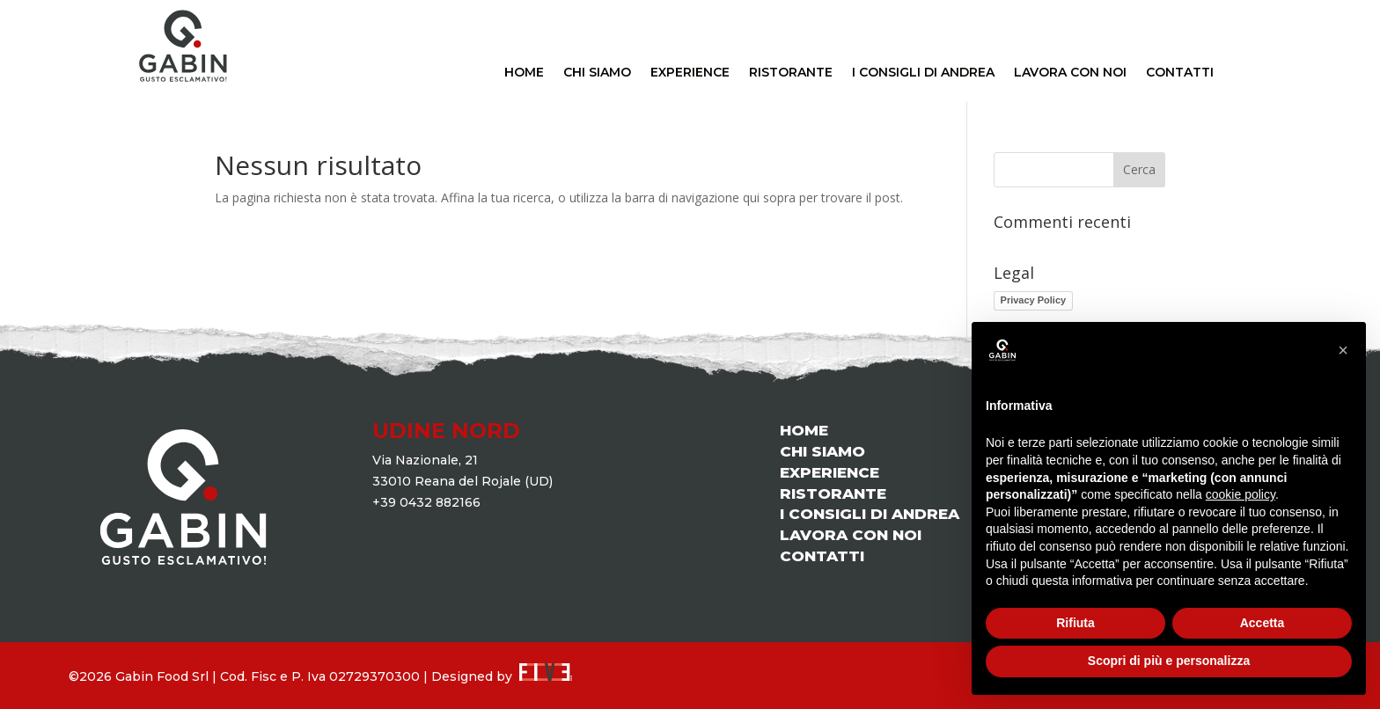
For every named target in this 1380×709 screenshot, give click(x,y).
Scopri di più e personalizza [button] (1169, 661)
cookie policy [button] (1240, 494)
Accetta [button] (1262, 623)
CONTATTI (1180, 73)
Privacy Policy (1034, 300)
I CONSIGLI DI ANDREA (923, 73)
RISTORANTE (791, 73)
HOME (524, 73)
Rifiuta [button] (1075, 623)
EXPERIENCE (690, 73)
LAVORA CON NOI (1070, 73)
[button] (1343, 350)
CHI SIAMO (597, 73)
